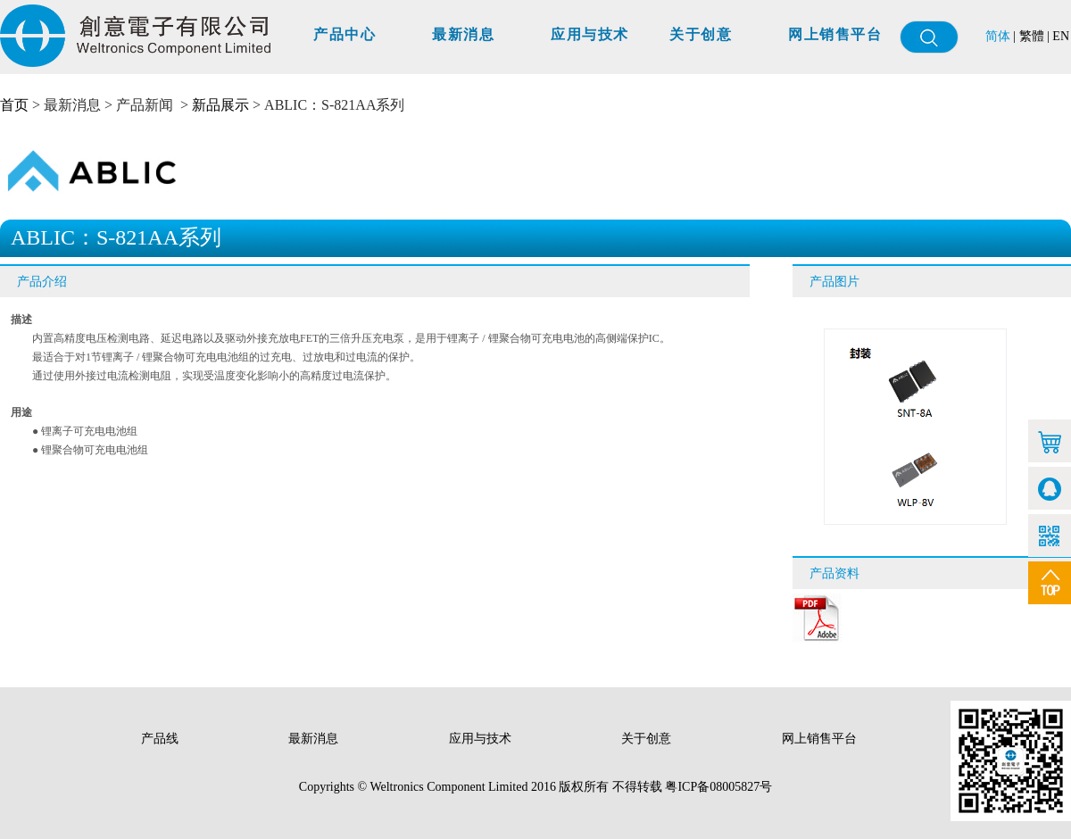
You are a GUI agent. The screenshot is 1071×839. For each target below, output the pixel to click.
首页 (14, 104)
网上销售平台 (835, 34)
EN (1060, 36)
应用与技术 (590, 34)
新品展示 (220, 104)
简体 (997, 36)
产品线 (161, 738)
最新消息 (463, 34)
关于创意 (700, 34)
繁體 (1031, 36)
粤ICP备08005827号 (718, 786)
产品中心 (344, 34)
